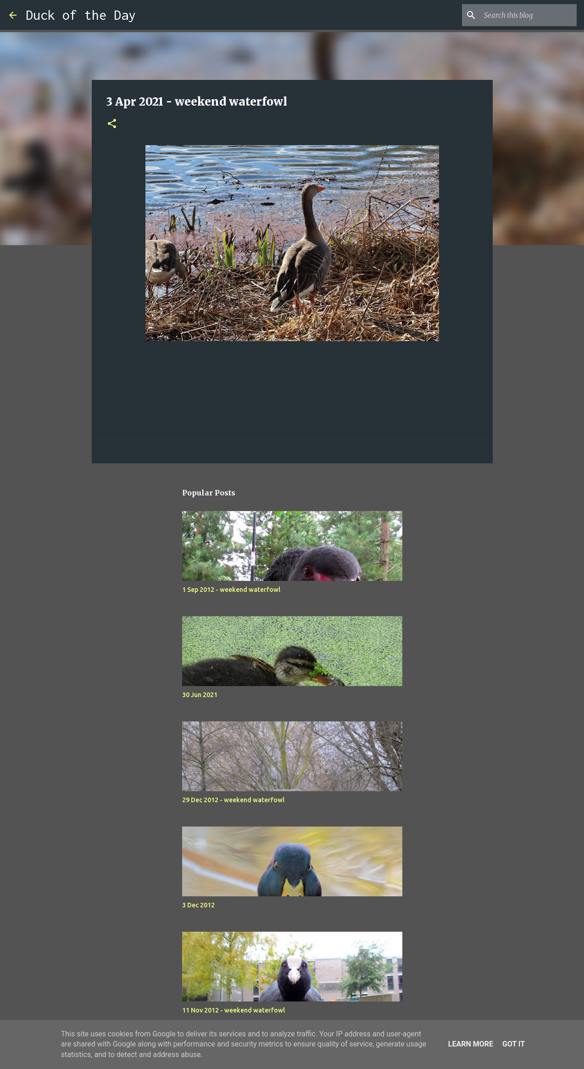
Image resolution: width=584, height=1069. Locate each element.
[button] (111, 124)
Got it (513, 1044)
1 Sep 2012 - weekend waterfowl (231, 589)
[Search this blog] (528, 15)
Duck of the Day (81, 15)
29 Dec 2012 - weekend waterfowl (233, 800)
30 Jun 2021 (199, 694)
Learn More (470, 1044)
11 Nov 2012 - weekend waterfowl (233, 1010)
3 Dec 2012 (198, 905)
